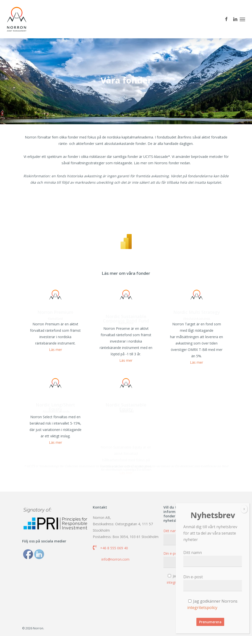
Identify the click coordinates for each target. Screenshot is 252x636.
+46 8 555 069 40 (114, 548)
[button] (242, 19)
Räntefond (55, 329)
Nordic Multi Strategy (196, 323)
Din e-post (212, 582)
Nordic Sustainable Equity (126, 417)
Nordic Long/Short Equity (55, 417)
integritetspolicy (202, 607)
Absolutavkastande (197, 329)
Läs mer (55, 360)
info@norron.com (115, 559)
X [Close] (244, 509)
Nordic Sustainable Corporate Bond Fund (126, 328)
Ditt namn (212, 558)
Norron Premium (55, 323)
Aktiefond (127, 422)
